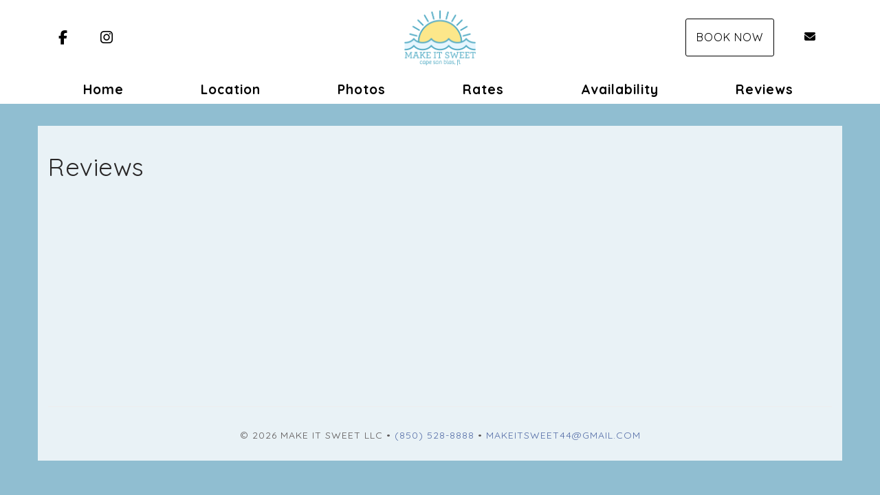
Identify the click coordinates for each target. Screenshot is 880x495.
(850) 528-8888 (434, 435)
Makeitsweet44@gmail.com (563, 435)
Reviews (764, 89)
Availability (620, 89)
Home (103, 89)
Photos (362, 89)
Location (231, 89)
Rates (483, 89)
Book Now (729, 37)
